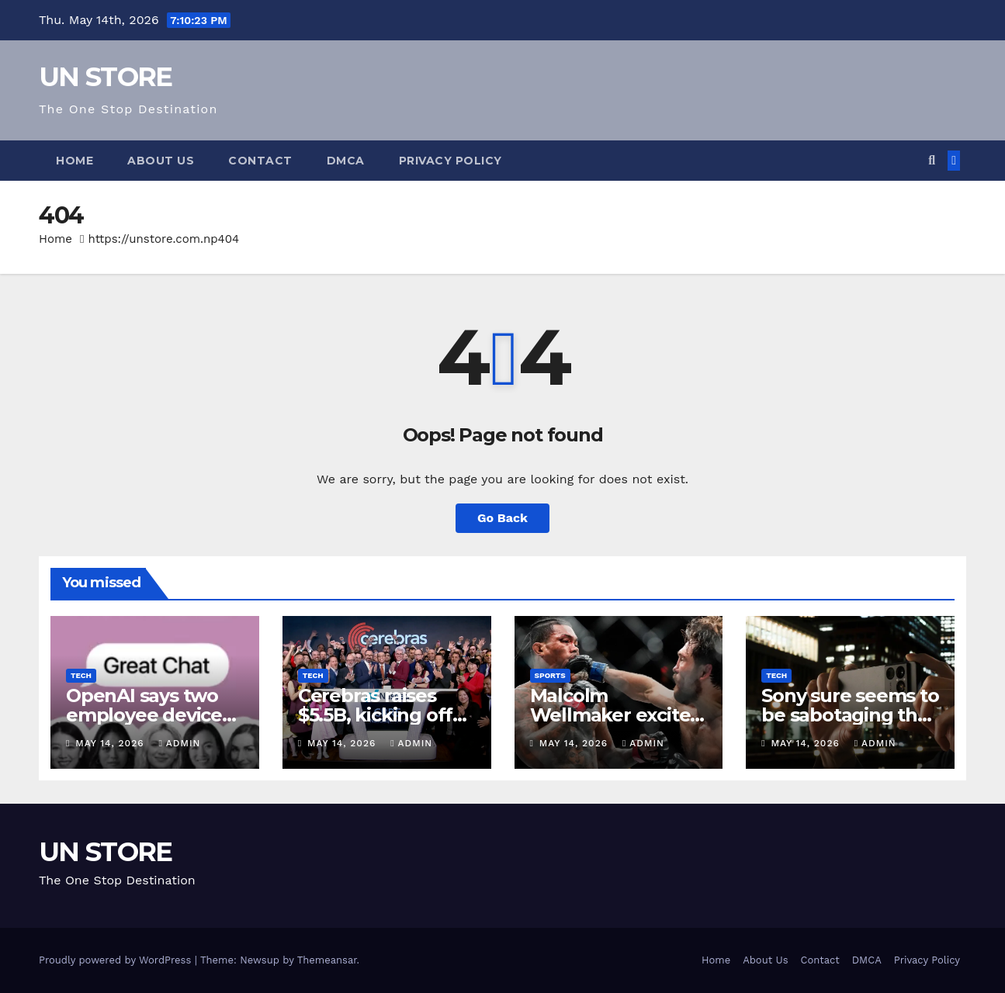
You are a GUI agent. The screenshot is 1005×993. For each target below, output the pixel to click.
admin (179, 743)
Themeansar (327, 960)
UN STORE (105, 77)
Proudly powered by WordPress (117, 960)
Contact (260, 161)
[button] (931, 160)
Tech (81, 675)
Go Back (502, 517)
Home (74, 161)
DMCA (346, 161)
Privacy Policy (450, 161)
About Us (160, 161)
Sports (550, 675)
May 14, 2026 (111, 743)
